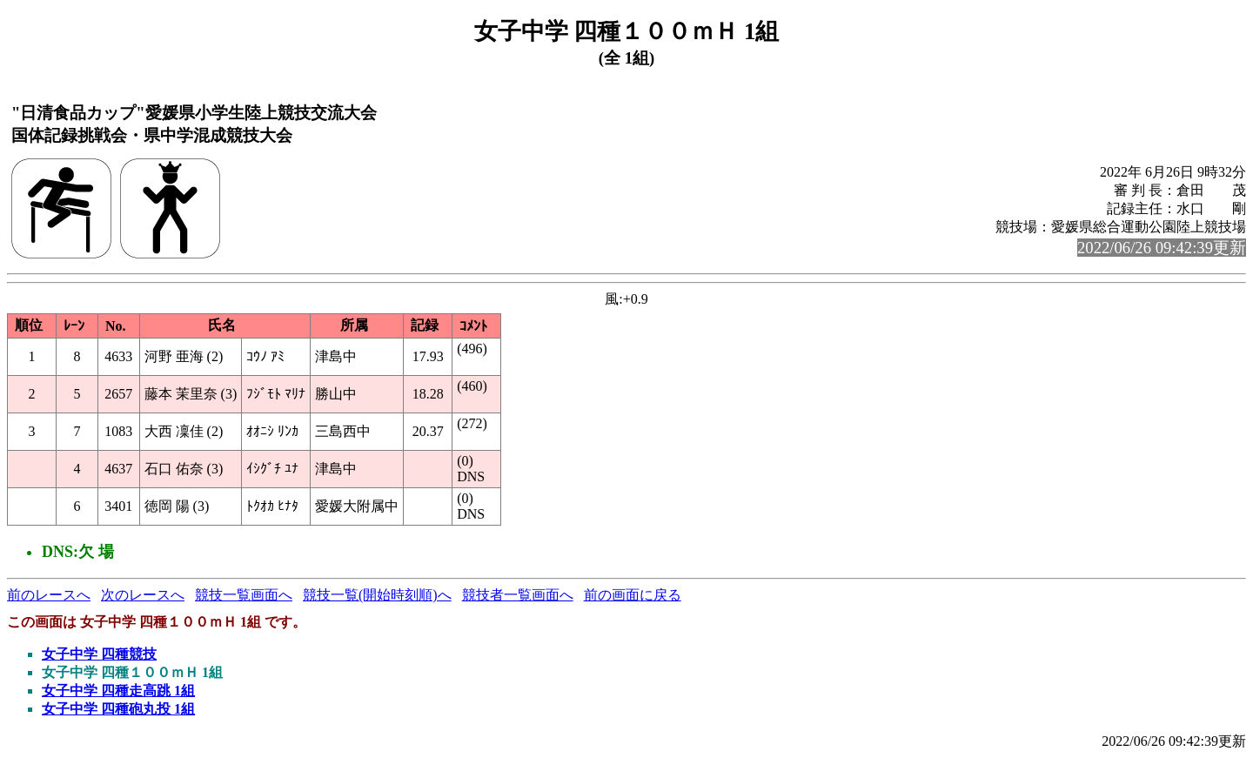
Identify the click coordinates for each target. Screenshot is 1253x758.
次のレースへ (142, 594)
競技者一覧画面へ (517, 594)
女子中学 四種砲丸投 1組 (118, 708)
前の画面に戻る (632, 594)
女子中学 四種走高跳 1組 (118, 690)
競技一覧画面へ (243, 594)
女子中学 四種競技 (99, 654)
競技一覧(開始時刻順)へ (377, 594)
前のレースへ (48, 594)
